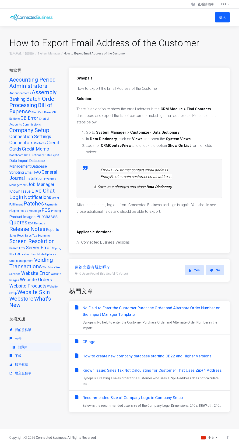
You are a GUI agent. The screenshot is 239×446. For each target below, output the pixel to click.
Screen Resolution (32, 241)
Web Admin (48, 267)
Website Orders (36, 279)
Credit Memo (35, 149)
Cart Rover (45, 112)
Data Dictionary (34, 155)
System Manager (49, 53)
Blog (34, 112)
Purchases (47, 216)
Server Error (38, 247)
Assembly (44, 92)
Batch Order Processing (32, 102)
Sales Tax (31, 235)
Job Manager (41, 184)
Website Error (35, 273)
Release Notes (27, 229)
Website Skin (33, 292)
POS (46, 210)
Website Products (27, 286)
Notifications (37, 197)
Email (29, 172)
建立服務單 (20, 373)
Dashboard (16, 155)
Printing (56, 210)
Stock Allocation (19, 254)
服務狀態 (19, 364)
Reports (52, 229)
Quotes (18, 222)
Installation (34, 178)
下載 (15, 356)
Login (16, 197)
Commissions (32, 124)
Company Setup (29, 130)
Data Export (52, 155)
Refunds (39, 223)
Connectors (21, 142)
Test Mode (38, 254)
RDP (30, 223)
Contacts (40, 143)
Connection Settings (30, 136)
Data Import (18, 160)
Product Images (22, 217)
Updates (50, 254)
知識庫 (29, 53)
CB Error (29, 118)
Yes (194, 270)
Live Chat (43, 190)
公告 (15, 338)
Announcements (20, 93)
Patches (34, 203)
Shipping (56, 248)
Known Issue (20, 191)
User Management (21, 261)
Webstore (21, 298)
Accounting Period (32, 79)
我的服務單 (20, 330)
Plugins (14, 210)
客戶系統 (15, 53)
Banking (17, 99)
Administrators (28, 86)
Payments (51, 204)
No (215, 270)
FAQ (37, 172)
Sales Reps (16, 235)
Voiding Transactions (31, 263)
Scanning (44, 235)
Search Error (17, 248)
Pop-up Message (30, 210)
